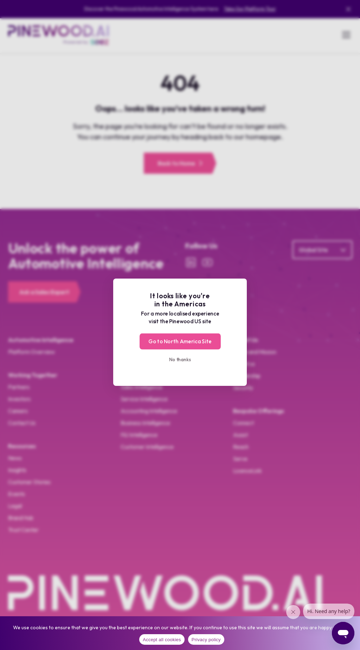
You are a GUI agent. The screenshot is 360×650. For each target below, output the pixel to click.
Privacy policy (206, 639)
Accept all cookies (162, 639)
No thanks (180, 359)
